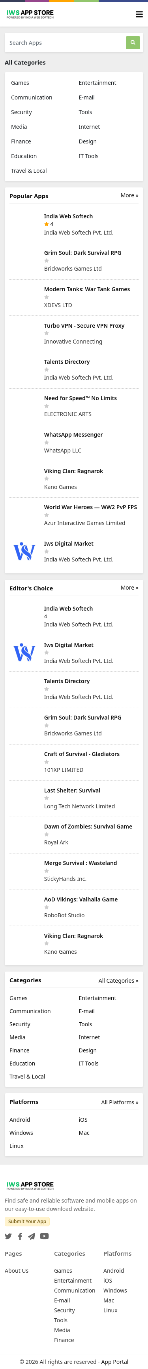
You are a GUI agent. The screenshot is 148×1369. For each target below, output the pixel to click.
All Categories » (119, 980)
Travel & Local (29, 170)
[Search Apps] (65, 42)
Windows (21, 1132)
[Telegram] (30, 1233)
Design (88, 141)
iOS (83, 1119)
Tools (85, 112)
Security (21, 112)
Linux (16, 1145)
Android (19, 1119)
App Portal (114, 1361)
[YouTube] (43, 1233)
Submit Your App (27, 1221)
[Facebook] (18, 1233)
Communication (31, 97)
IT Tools (89, 156)
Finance (21, 141)
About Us (16, 1270)
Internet (89, 126)
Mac (84, 1132)
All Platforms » (120, 1102)
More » (130, 195)
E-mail (87, 97)
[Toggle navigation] (139, 14)
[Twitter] (8, 1233)
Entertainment (97, 82)
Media (19, 126)
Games (20, 82)
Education (24, 156)
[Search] (133, 42)
